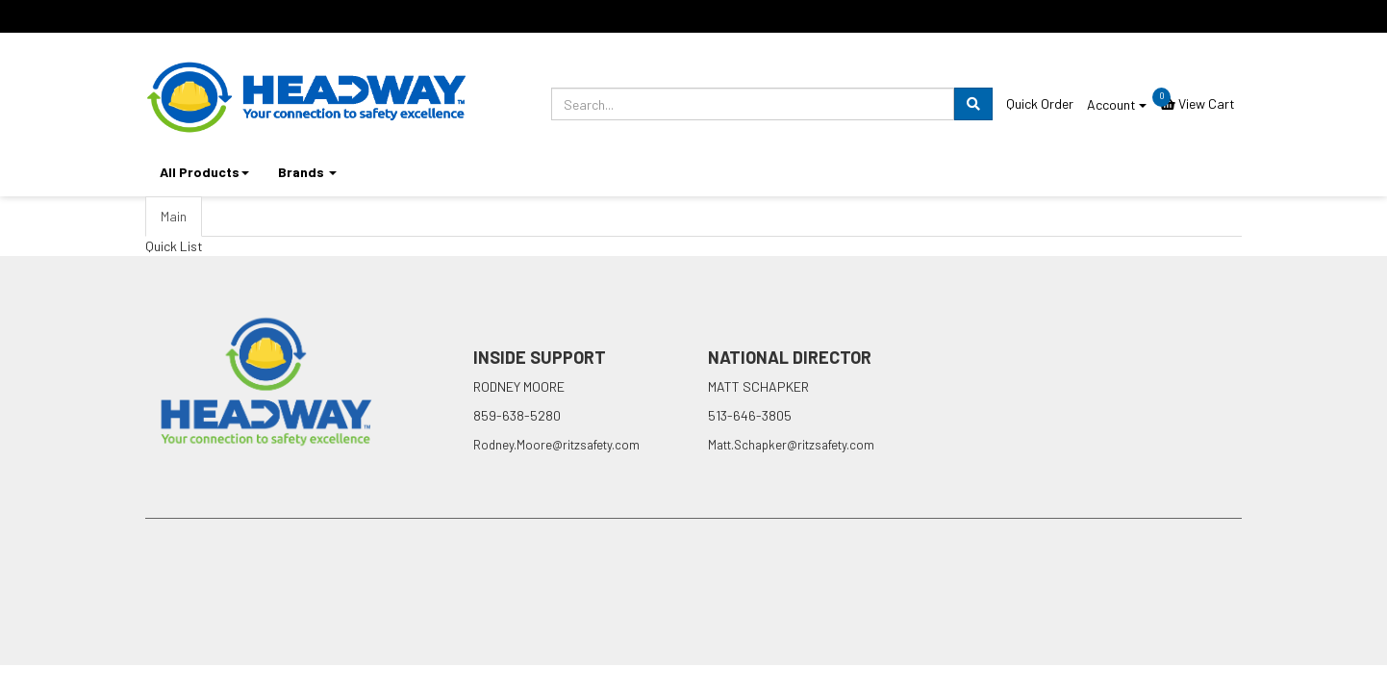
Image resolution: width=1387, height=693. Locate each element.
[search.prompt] (752, 104)
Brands (307, 172)
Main (174, 216)
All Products (204, 172)
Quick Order (1039, 103)
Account (1117, 104)
